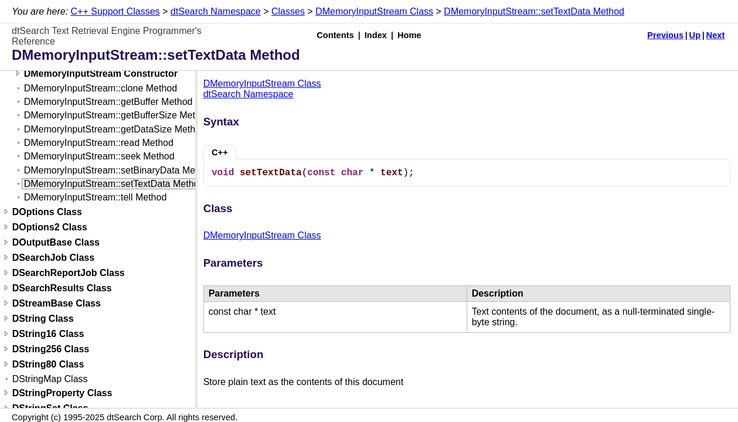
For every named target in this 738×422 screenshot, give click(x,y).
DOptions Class (47, 212)
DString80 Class (48, 364)
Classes (288, 11)
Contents (335, 35)
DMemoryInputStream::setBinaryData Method (119, 170)
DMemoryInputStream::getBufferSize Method (117, 115)
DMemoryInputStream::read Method (99, 143)
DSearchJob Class (53, 258)
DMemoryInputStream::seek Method (99, 156)
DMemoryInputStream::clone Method (100, 88)
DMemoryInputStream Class (374, 11)
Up (695, 35)
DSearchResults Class (62, 288)
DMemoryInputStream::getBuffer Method (108, 102)
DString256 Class (51, 349)
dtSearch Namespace (216, 11)
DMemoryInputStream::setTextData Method (534, 11)
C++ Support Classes (115, 11)
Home (409, 35)
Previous (665, 35)
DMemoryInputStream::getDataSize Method (115, 129)
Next (715, 35)
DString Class (43, 319)
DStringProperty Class (62, 393)
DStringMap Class (50, 379)
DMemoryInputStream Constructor (101, 74)
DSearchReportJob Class (68, 273)
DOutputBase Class (56, 242)
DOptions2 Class (49, 227)
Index (376, 35)
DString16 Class (48, 334)
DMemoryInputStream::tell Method (95, 197)
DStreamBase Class (56, 303)
